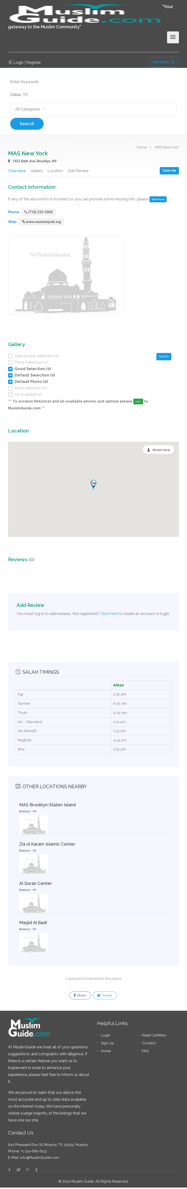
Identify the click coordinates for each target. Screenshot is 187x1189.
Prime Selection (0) (31, 364)
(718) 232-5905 (38, 213)
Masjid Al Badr (33, 923)
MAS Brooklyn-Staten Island (47, 806)
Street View (161, 451)
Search (27, 123)
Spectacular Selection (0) (37, 357)
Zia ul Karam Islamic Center (47, 845)
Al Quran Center (35, 884)
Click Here (158, 200)
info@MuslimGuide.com (39, 1159)
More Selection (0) (31, 389)
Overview (17, 170)
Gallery (36, 170)
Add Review (79, 170)
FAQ (145, 1052)
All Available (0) (28, 396)
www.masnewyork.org (41, 223)
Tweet (104, 997)
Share (80, 997)
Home (142, 147)
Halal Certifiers (154, 1037)
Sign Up (107, 1044)
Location (55, 170)
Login (105, 1037)
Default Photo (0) (31, 383)
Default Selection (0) (35, 376)
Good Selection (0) (33, 370)
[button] (93, 486)
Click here (109, 615)
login (138, 403)
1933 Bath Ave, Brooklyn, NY (32, 161)
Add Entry (163, 62)
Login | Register (24, 62)
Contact (149, 1044)
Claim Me (169, 170)
